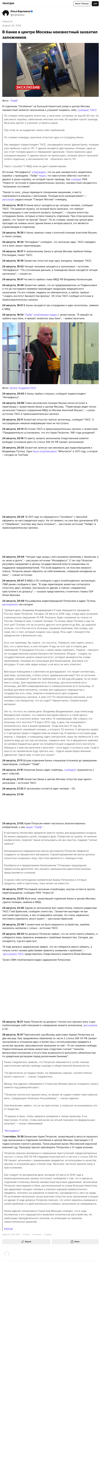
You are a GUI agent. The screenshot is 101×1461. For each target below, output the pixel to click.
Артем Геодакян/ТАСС (23, 388)
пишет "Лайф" (34, 827)
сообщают (70, 769)
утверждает (39, 172)
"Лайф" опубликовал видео (40, 314)
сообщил (76, 179)
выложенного (10, 604)
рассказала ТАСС (13, 954)
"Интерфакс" (12, 1130)
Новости (7, 21)
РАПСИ (8, 1229)
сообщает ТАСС (87, 110)
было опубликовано (45, 451)
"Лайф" (14, 100)
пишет (42, 175)
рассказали (90, 1025)
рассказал (8, 199)
